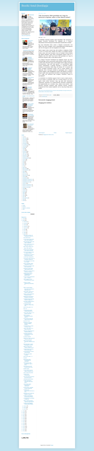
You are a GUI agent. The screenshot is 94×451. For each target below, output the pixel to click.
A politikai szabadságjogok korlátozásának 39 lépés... (29, 396)
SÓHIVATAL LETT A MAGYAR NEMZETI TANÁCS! (29, 394)
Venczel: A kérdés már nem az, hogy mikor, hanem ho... (29, 245)
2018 (24, 420)
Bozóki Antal (31, 14)
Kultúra (24, 160)
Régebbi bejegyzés (68, 132)
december (25, 221)
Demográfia (25, 143)
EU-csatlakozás (25, 144)
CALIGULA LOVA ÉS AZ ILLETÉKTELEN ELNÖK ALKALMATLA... (28, 334)
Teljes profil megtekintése (26, 35)
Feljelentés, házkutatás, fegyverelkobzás (31, 58)
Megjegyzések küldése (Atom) (48, 134)
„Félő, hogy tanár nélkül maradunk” (28, 354)
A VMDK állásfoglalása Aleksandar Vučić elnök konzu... (28, 381)
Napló (24, 171)
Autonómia (24, 142)
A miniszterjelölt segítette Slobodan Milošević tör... (28, 311)
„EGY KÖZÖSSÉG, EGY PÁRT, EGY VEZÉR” (29, 261)
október (25, 224)
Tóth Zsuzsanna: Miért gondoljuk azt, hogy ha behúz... (28, 363)
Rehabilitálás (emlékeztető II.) (28, 180)
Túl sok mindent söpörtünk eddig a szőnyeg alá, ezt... (29, 371)
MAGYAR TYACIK (27, 321)
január (25, 409)
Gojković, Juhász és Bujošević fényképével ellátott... (29, 294)
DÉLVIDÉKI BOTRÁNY (30, 88)
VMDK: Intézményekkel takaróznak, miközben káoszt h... (29, 341)
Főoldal (55, 132)
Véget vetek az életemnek (30, 41)
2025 (24, 220)
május (25, 232)
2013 (24, 427)
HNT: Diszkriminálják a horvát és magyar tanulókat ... (29, 253)
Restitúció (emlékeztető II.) (27, 185)
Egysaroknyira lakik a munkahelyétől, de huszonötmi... (27, 360)
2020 (24, 417)
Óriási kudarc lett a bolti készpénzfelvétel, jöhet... (28, 367)
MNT (23, 163)
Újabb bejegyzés (42, 132)
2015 (24, 424)
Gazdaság (24, 146)
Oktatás (24, 176)
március (25, 406)
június (25, 230)
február (25, 407)
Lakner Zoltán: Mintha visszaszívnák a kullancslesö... (27, 385)
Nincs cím (25, 308)
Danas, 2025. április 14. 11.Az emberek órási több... (29, 313)
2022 (24, 414)
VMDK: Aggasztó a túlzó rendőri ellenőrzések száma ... (29, 280)
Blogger (52, 445)
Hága (23, 148)
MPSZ (24, 164)
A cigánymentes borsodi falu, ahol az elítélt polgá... (28, 349)
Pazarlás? (25, 357)
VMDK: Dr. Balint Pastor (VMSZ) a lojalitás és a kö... (29, 347)
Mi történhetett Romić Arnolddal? (31, 115)
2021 (24, 415)
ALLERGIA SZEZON (27, 336)
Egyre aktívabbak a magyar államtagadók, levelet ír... (28, 344)
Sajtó (23, 188)
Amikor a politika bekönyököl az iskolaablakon (31, 104)
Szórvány (24, 191)
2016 (24, 423)
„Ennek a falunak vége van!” (31, 78)
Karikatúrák (25, 156)
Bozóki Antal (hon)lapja (35, 5)
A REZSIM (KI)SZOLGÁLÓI (28, 379)
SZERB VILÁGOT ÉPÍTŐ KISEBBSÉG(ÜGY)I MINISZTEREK (28, 274)
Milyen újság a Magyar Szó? (28, 246)
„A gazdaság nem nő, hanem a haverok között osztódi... (29, 255)
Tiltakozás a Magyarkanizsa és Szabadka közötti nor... (29, 331)
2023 (24, 412)
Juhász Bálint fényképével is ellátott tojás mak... (29, 289)
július (25, 229)
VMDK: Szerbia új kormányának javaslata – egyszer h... (28, 316)
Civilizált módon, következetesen (27, 375)
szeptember (26, 226)
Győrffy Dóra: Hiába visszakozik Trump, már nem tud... (29, 339)
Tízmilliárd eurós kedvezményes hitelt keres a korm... (29, 390)
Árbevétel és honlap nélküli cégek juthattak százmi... (28, 269)
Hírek (23, 150)
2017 (24, 421)
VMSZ (24, 195)
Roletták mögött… (27, 368)
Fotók (23, 209)
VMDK (24, 192)
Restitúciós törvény (26, 187)
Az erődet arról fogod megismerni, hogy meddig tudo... (28, 304)
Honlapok (24, 147)
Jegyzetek (24, 152)
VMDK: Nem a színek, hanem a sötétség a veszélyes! (29, 271)
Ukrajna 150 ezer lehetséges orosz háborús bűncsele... (28, 250)
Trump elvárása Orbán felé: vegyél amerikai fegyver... (28, 319)
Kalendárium (25, 155)
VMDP (24, 193)
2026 (24, 218)
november (25, 223)
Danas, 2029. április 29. (28, 248)
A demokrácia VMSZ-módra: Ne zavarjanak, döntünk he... (29, 259)
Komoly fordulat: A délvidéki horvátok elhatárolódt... (28, 388)
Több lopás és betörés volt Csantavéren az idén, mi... (29, 236)
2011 (24, 430)
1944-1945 (24, 138)
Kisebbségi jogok (44, 96)
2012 (24, 429)
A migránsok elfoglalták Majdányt (30, 68)
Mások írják (25, 168)
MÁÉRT (24, 167)
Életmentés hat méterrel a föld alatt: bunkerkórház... (29, 266)
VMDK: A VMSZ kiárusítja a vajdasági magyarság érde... (29, 401)
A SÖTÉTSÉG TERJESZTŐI (28, 257)
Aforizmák (24, 139)
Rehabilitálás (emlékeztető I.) (28, 179)
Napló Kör (24, 172)
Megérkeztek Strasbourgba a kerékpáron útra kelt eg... (29, 297)
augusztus (25, 227)
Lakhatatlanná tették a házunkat (28, 50)
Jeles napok (25, 154)
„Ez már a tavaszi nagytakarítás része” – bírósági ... (29, 277)
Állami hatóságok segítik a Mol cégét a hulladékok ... (29, 242)
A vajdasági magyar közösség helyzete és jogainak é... (29, 299)
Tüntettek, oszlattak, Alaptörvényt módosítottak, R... (29, 283)
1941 (23, 136)
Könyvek (24, 206)
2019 (24, 418)
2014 (24, 426)
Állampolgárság (25, 197)
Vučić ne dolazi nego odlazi (28, 372)
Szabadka (24, 189)
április (25, 233)
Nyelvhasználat (25, 175)
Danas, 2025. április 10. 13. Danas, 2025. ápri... (29, 329)
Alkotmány (24, 140)
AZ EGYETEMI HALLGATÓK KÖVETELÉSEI (29, 352)
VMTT (24, 196)
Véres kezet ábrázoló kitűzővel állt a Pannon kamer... (29, 377)
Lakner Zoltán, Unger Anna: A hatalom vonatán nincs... (29, 292)
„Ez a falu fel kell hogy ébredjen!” (31, 124)
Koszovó (24, 159)
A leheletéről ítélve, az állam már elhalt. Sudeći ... (28, 326)
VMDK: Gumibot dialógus (28, 287)
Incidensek (24, 151)
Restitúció (24, 183)
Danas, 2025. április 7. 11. (28, 356)
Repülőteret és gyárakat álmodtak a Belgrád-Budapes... (28, 323)
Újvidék (24, 200)
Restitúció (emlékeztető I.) (27, 184)
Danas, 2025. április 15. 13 (28, 307)
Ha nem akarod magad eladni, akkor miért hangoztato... (29, 240)
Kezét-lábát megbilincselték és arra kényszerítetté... (29, 302)
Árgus (24, 199)
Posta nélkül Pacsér (27, 237)
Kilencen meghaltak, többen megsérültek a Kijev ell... (28, 264)
